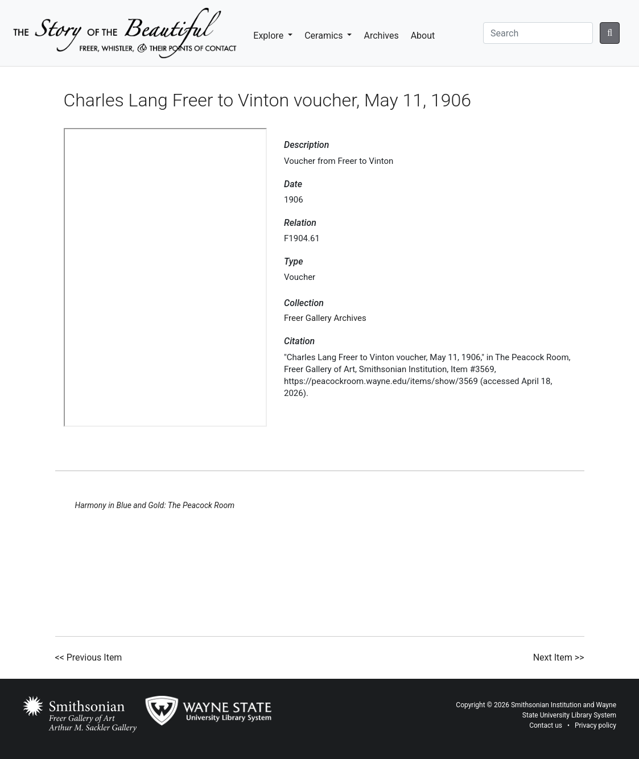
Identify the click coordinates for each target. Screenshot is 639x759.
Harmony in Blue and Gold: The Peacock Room (155, 505)
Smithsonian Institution (546, 705)
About (423, 35)
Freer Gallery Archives (325, 318)
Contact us (545, 725)
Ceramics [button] (324, 35)
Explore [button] (269, 35)
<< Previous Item (88, 657)
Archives (381, 35)
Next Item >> (558, 657)
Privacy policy (595, 725)
